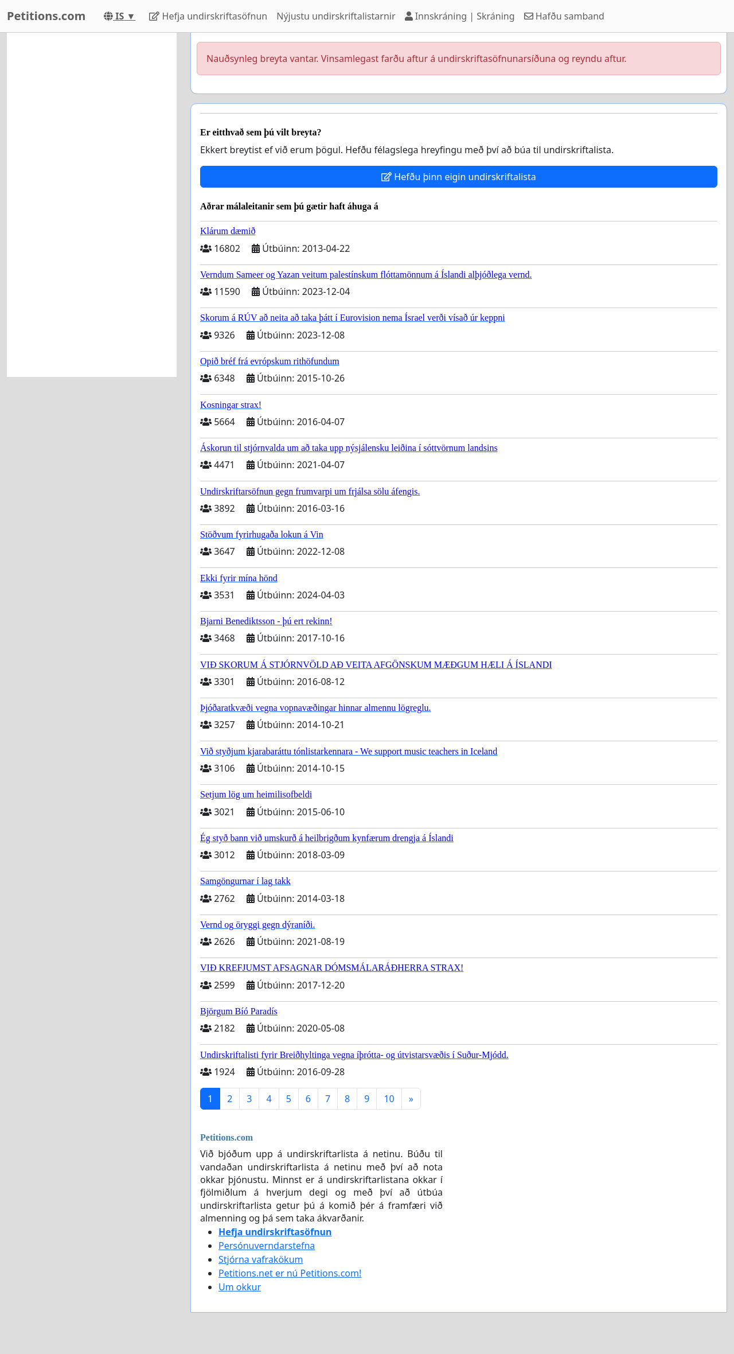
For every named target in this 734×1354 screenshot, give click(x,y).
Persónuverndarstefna (266, 1245)
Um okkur (239, 1287)
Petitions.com (46, 16)
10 (389, 1098)
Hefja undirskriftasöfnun (208, 16)
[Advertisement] (92, 205)
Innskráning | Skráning (460, 16)
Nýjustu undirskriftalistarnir (335, 16)
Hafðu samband (564, 16)
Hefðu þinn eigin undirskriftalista (458, 176)
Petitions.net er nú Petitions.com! (289, 1273)
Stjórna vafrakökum (260, 1259)
